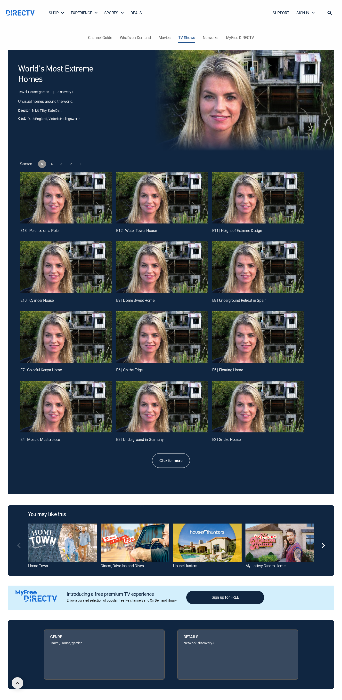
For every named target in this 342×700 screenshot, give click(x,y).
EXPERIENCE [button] (84, 13)
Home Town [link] (38, 565)
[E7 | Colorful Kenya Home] (66, 337)
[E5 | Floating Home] (258, 337)
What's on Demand (135, 37)
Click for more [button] (170, 460)
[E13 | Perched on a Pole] (66, 197)
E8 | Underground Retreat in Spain (239, 300)
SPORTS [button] (114, 13)
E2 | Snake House (226, 439)
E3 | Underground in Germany (139, 439)
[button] (329, 13)
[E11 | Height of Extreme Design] (258, 197)
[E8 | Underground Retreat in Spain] (258, 267)
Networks (210, 37)
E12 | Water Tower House (136, 230)
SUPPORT (281, 13)
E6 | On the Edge (129, 370)
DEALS (136, 13)
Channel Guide (100, 37)
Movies (165, 37)
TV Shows (186, 37)
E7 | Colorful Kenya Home (41, 370)
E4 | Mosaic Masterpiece (40, 439)
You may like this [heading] (47, 514)
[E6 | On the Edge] (162, 337)
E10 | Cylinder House (37, 300)
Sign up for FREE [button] (225, 597)
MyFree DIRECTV (240, 37)
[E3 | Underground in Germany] (162, 406)
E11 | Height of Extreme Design (237, 230)
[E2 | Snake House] (258, 406)
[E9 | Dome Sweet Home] (162, 267)
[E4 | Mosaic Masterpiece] (66, 406)
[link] (62, 543)
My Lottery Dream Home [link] (265, 565)
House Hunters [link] (185, 565)
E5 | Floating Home (227, 370)
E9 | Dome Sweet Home (135, 300)
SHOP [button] (57, 13)
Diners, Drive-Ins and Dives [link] (122, 565)
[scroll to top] (17, 683)
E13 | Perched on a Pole (39, 230)
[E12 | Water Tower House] (162, 197)
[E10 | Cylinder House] (66, 267)
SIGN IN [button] (305, 13)
